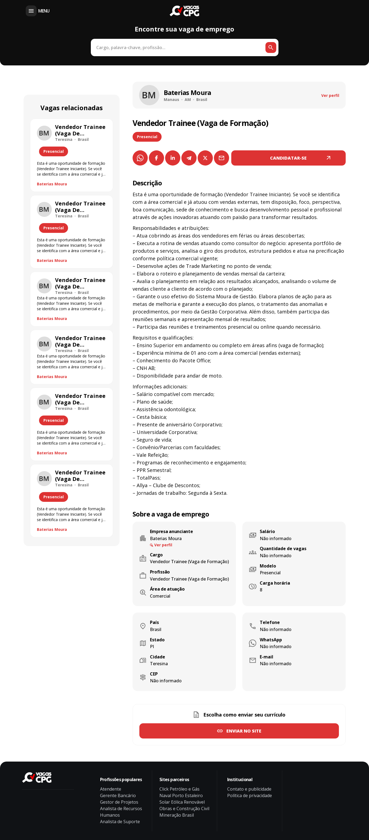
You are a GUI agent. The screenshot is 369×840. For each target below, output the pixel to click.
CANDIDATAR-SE (288, 158)
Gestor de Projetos (119, 802)
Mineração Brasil (176, 815)
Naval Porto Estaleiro (181, 795)
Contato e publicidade (249, 789)
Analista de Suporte (120, 822)
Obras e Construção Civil (184, 809)
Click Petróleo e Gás (179, 789)
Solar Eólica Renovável (182, 802)
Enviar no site (243, 731)
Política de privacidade (249, 795)
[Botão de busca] (270, 47)
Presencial (147, 136)
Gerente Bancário (118, 795)
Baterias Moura (52, 183)
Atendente (110, 789)
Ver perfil (330, 95)
